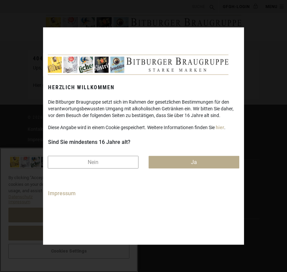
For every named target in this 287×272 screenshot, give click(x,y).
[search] (104, 6)
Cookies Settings (46, 248)
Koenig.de (38, 178)
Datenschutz (41, 150)
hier (220, 127)
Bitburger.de (41, 167)
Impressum (62, 193)
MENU (271, 6)
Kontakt (36, 129)
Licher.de (37, 199)
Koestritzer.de (43, 188)
